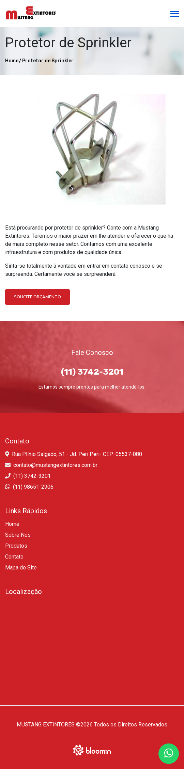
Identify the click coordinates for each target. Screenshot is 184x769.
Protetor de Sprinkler (48, 61)
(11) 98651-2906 (33, 487)
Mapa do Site (21, 567)
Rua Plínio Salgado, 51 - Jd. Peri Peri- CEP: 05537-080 (77, 454)
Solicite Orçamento (37, 296)
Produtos (16, 546)
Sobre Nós (18, 535)
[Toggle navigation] (174, 14)
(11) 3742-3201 (32, 476)
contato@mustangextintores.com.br (55, 465)
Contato (14, 556)
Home (11, 61)
